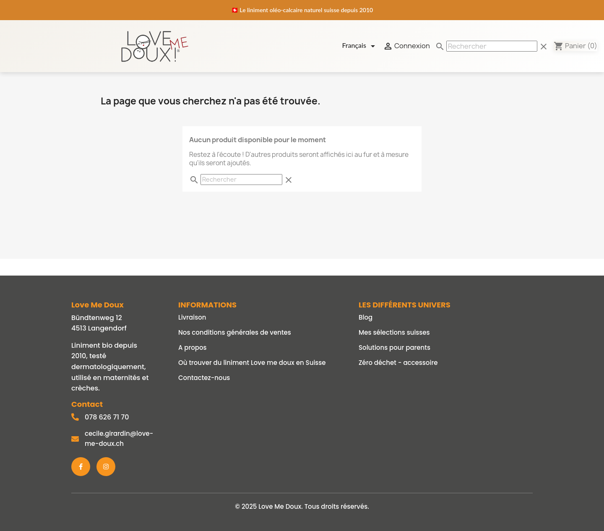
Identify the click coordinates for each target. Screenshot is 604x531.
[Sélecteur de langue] (360, 46)
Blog (365, 317)
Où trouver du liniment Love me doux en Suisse (252, 362)
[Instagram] (105, 466)
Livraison (192, 317)
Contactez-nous (204, 377)
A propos (192, 347)
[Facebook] (80, 466)
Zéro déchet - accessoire (398, 362)
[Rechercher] (491, 46)
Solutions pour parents (394, 347)
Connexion (406, 46)
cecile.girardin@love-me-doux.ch (119, 438)
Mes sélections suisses (394, 332)
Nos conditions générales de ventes (234, 332)
